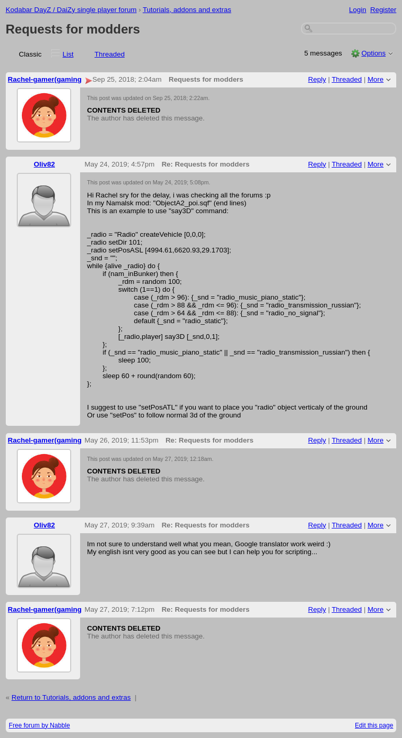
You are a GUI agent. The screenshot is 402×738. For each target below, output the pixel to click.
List (68, 54)
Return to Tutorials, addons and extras (71, 697)
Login (357, 10)
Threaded (110, 54)
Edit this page (374, 725)
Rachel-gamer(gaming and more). (64, 79)
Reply (317, 79)
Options (373, 53)
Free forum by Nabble (39, 725)
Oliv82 (44, 164)
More (375, 79)
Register (383, 10)
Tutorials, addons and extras (187, 10)
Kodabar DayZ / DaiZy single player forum (71, 10)
